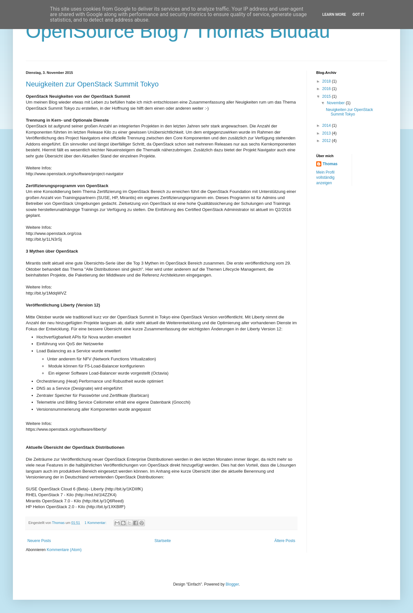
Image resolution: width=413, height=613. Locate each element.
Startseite (163, 540)
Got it (358, 14)
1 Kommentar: (96, 523)
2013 (327, 133)
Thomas (330, 164)
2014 (327, 125)
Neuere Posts (39, 540)
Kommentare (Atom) (64, 550)
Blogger (232, 584)
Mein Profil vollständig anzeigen (325, 178)
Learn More (334, 14)
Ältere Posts (284, 540)
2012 (327, 140)
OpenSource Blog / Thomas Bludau (178, 31)
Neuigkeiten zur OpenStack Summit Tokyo (92, 84)
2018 (327, 81)
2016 (327, 88)
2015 (327, 96)
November (336, 103)
